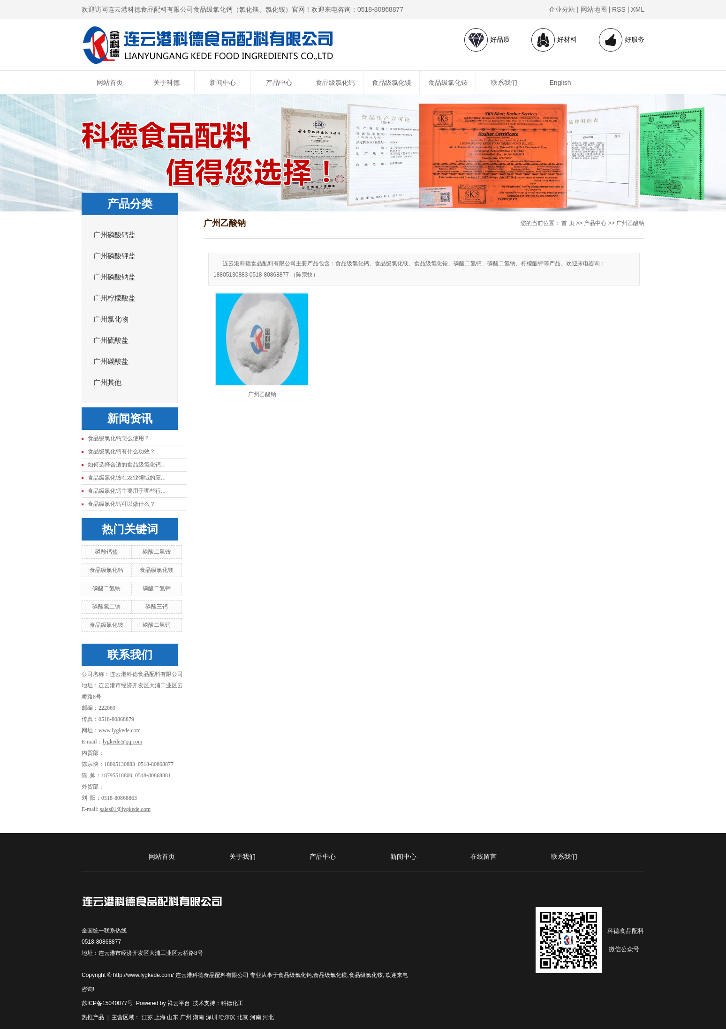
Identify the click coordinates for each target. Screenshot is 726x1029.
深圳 (211, 1017)
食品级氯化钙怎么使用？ (119, 438)
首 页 (567, 223)
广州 (185, 1017)
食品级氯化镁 (391, 82)
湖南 (198, 1017)
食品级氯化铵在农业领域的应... (127, 477)
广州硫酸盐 (111, 340)
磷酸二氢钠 (106, 588)
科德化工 (232, 1003)
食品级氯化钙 (335, 82)
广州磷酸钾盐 (114, 256)
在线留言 (483, 856)
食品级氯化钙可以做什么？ (121, 504)
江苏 (147, 1017)
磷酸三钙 (156, 606)
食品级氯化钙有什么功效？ (121, 451)
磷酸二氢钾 (157, 588)
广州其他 (107, 382)
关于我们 (242, 856)
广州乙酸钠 (630, 223)
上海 (160, 1017)
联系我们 (504, 82)
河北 (268, 1017)
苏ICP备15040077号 (107, 1003)
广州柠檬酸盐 (114, 298)
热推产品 (93, 1017)
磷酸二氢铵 (157, 551)
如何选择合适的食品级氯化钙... (127, 464)
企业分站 (562, 9)
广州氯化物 (111, 319)
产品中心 (279, 82)
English (560, 82)
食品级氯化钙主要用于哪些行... (127, 491)
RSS (619, 9)
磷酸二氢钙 (157, 625)
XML (637, 9)
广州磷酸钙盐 (114, 235)
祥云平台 (178, 1003)
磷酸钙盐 (106, 551)
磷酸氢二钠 (106, 606)
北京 (242, 1017)
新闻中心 (223, 82)
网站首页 (110, 82)
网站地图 (594, 9)
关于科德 (166, 82)
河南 (255, 1017)
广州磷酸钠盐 (114, 277)
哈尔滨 (227, 1017)
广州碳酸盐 (111, 361)
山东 (172, 1017)
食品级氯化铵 (448, 82)
